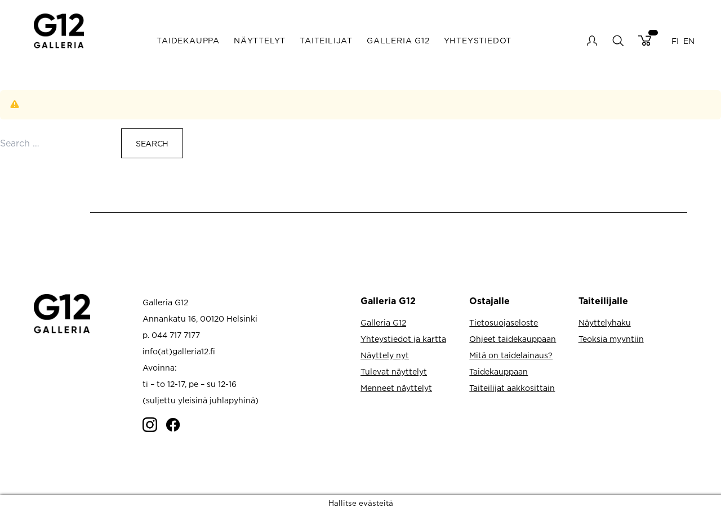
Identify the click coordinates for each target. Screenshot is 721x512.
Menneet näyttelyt (396, 388)
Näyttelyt (260, 40)
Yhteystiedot (478, 40)
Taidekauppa (188, 40)
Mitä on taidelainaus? (511, 355)
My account (592, 40)
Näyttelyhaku (604, 322)
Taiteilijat (326, 40)
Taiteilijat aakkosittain (512, 388)
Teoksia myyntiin (611, 339)
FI (675, 40)
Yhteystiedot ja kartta (403, 339)
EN (689, 40)
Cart (644, 40)
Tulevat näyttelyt (393, 371)
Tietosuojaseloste (503, 322)
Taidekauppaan (498, 371)
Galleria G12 (398, 40)
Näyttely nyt (384, 355)
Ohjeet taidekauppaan (512, 339)
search (617, 40)
